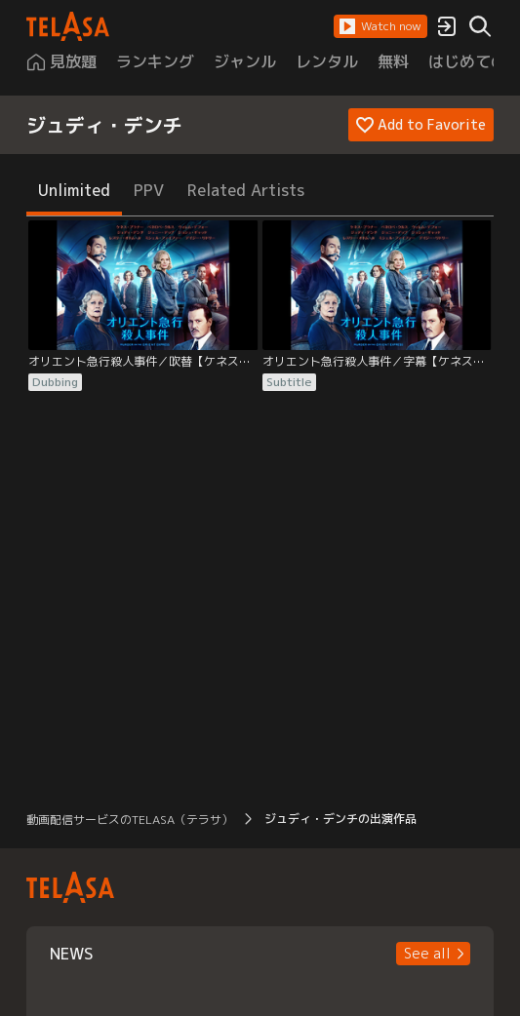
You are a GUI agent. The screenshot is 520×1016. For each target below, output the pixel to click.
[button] (380, 26)
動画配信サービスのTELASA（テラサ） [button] (129, 819)
